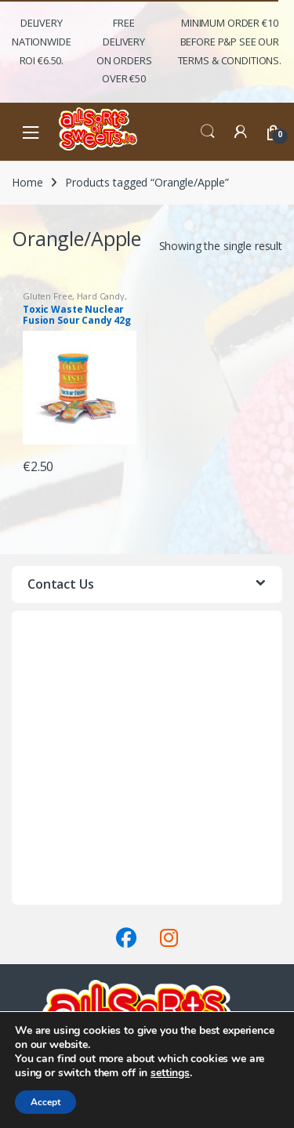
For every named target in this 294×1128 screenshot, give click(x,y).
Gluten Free (47, 296)
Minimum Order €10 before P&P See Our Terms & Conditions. (229, 41)
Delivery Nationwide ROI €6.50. (41, 41)
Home (27, 182)
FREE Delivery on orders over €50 (124, 51)
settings (170, 1073)
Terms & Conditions (61, 894)
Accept (45, 1102)
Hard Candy (101, 296)
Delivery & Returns (58, 876)
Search (207, 131)
